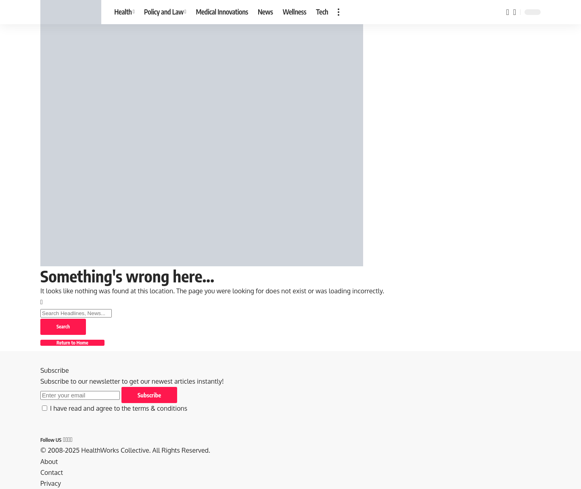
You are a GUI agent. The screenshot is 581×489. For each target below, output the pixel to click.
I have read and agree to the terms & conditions (118, 408)
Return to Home (72, 343)
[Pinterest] (69, 439)
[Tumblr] (71, 439)
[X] (66, 439)
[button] (338, 12)
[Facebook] (64, 439)
